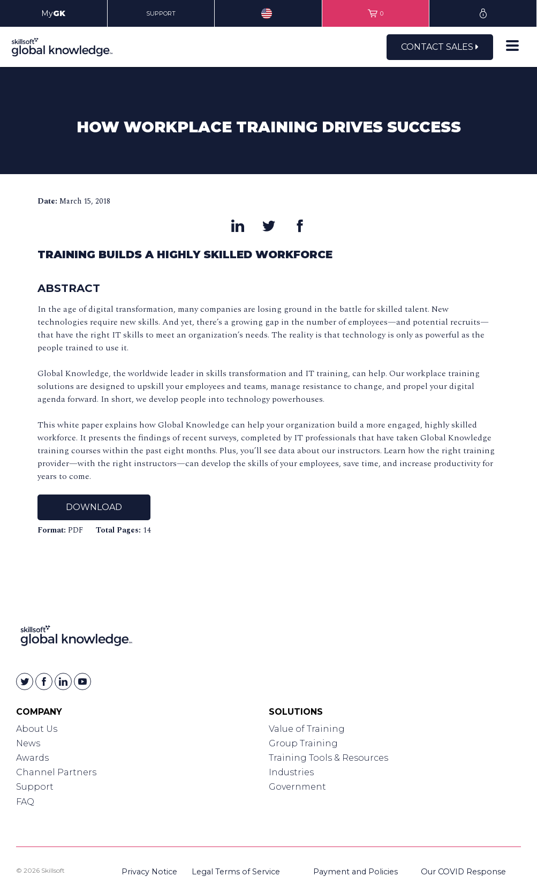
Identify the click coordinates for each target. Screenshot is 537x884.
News (28, 743)
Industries (291, 772)
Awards (32, 758)
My (53, 13)
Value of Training (307, 729)
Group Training (303, 743)
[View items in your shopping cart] (375, 13)
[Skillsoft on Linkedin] (63, 681)
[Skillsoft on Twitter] (24, 681)
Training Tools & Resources (328, 758)
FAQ (25, 802)
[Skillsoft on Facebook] (43, 681)
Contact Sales (440, 47)
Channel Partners (56, 772)
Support (35, 787)
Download (94, 507)
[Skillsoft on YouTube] (82, 681)
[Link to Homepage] (76, 637)
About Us (36, 729)
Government (297, 787)
